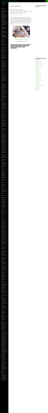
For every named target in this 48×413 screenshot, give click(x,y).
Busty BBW (37, 81)
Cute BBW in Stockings (4, 190)
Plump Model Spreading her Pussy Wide (3, 279)
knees (27, 45)
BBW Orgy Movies (38, 78)
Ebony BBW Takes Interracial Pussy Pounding (3, 355)
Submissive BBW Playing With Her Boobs (3, 185)
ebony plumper (20, 45)
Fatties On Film (37, 83)
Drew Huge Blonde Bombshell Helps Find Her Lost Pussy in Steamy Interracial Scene (4, 29)
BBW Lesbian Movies (38, 73)
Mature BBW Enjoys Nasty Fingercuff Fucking (3, 328)
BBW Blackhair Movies (19, 9)
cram (12, 45)
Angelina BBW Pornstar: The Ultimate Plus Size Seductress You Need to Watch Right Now (4, 12)
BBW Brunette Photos (38, 68)
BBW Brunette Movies (38, 66)
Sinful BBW (37, 88)
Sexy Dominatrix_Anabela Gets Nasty (3, 111)
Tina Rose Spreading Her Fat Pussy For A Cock (3, 118)
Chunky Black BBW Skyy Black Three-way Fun (4, 153)
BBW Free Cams (37, 69)
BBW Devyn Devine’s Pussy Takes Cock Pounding (3, 227)
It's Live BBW (37, 86)
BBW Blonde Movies (38, 64)
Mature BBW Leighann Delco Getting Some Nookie (4, 160)
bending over (13, 44)
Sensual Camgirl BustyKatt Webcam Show (3, 100)
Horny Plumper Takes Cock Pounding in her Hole (4, 296)
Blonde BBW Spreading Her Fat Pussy (3, 249)
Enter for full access (21, 41)
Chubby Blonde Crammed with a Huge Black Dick (4, 345)
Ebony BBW (15, 45)
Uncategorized (37, 89)
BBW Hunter (37, 71)
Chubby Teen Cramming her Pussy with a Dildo (3, 273)
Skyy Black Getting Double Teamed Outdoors (3, 167)
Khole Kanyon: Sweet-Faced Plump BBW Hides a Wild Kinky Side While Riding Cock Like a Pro (4, 37)
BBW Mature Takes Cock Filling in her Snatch (3, 313)
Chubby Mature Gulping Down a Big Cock (3, 320)
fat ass (24, 45)
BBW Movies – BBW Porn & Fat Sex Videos (9, 1)
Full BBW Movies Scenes (38, 84)
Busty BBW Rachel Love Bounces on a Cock (3, 81)
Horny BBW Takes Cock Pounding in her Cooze (4, 264)
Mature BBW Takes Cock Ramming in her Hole (4, 255)
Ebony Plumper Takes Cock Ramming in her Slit (21, 12)
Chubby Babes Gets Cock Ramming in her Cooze (4, 308)
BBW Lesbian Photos (38, 74)
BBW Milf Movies (37, 76)
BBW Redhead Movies (38, 79)
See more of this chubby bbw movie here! (21, 39)
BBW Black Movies (13, 9)
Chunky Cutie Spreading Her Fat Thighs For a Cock (3, 90)
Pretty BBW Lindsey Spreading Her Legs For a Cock (4, 157)
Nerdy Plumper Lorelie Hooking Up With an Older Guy (4, 177)
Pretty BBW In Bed (3, 179)
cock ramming (28, 44)
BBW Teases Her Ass (3, 189)
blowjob (23, 44)
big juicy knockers (18, 44)
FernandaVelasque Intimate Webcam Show (3, 126)
